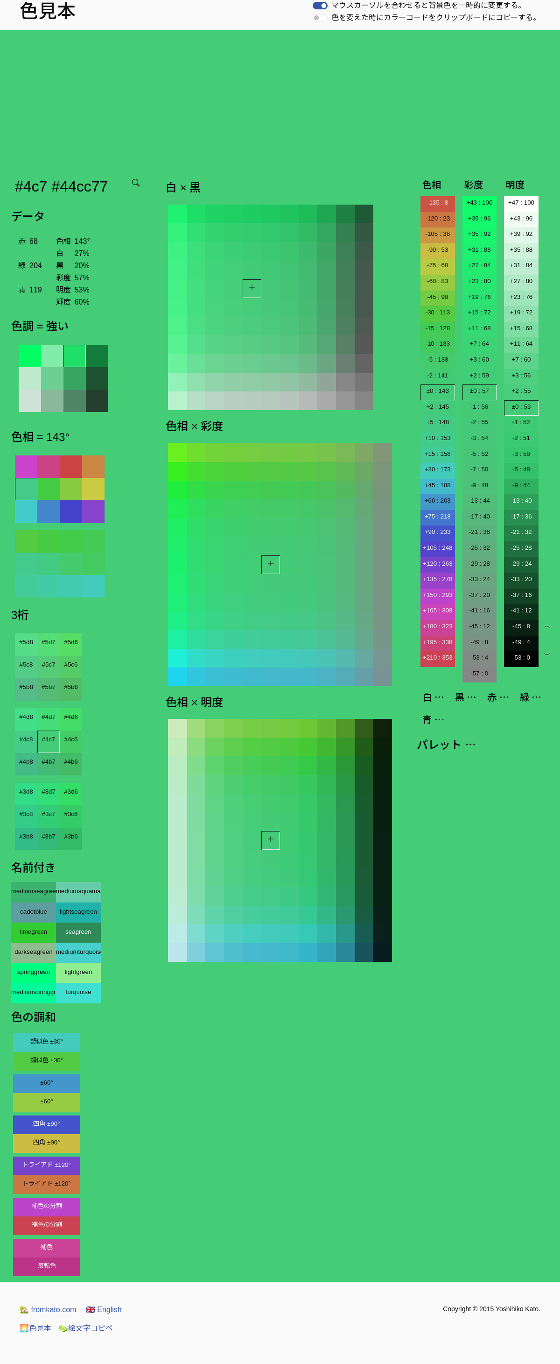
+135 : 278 (437, 579)
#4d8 (26, 716)
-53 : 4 (479, 657)
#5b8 (26, 686)
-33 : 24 (479, 579)
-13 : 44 (479, 500)
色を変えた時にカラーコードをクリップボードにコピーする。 (435, 17)
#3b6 (71, 836)
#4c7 (49, 739)
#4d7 (49, 716)
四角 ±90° (46, 1123)
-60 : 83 (437, 280)
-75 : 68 (437, 265)
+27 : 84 (479, 265)
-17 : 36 (521, 516)
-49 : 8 (479, 642)
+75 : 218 (438, 516)
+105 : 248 (437, 547)
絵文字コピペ (86, 1328)
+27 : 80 (521, 280)
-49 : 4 (521, 642)
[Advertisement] (282, 100)
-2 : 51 (521, 437)
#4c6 (71, 739)
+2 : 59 (479, 375)
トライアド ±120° (46, 1164)
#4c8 (26, 739)
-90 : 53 (437, 249)
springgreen (33, 971)
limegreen (34, 931)
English (104, 1310)
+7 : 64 (479, 343)
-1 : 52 (521, 422)
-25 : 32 (479, 547)
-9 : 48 (479, 485)
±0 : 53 (521, 406)
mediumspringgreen (33, 991)
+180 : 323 (437, 626)
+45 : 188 (438, 485)
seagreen (78, 931)
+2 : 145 (438, 406)
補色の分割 (47, 1205)
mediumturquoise (78, 951)
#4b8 (26, 761)
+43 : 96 (521, 218)
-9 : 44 (521, 485)
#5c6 (71, 664)
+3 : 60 (479, 359)
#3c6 (71, 813)
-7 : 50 (479, 469)
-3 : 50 (521, 453)
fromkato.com (48, 1310)
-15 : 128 (437, 328)
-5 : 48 (521, 469)
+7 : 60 (521, 359)
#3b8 (26, 836)
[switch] (320, 5)
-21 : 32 (521, 531)
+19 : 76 (479, 296)
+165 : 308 (437, 610)
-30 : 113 (437, 312)
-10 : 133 (437, 343)
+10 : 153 (438, 437)
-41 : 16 (479, 610)
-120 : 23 (437, 218)
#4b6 (71, 761)
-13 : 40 (521, 500)
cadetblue (33, 911)
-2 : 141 (437, 375)
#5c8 (26, 664)
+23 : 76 (521, 296)
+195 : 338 (437, 642)
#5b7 (49, 686)
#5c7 (49, 664)
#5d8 (26, 642)
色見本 (35, 1328)
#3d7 (49, 791)
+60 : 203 (438, 500)
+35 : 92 (479, 233)
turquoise (78, 991)
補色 (47, 1246)
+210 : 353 (437, 657)
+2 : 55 (521, 390)
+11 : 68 (479, 328)
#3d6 (71, 791)
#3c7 (49, 813)
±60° (46, 1082)
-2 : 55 (479, 422)
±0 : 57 (479, 390)
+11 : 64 (521, 343)
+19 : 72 (521, 312)
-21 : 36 (479, 531)
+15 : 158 (438, 453)
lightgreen (78, 971)
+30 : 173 (438, 469)
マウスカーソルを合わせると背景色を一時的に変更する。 (428, 5)
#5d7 (49, 642)
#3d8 (26, 791)
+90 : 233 (438, 531)
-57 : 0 (479, 673)
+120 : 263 (437, 563)
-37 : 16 (521, 594)
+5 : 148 (438, 422)
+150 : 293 (437, 594)
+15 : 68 (521, 328)
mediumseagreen (33, 891)
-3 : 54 (479, 437)
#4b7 (49, 761)
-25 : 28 (521, 547)
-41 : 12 (521, 610)
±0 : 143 (438, 390)
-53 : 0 (521, 657)
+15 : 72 (479, 312)
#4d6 (71, 716)
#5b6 (71, 686)
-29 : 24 (521, 563)
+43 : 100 (479, 202)
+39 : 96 (479, 218)
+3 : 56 (521, 375)
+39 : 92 (521, 233)
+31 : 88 (479, 249)
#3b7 (49, 836)
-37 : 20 (479, 594)
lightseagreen (78, 911)
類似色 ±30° (46, 1041)
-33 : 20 (521, 579)
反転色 (47, 1265)
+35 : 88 (521, 249)
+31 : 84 (521, 265)
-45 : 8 (521, 626)
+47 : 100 (521, 202)
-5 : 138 (437, 359)
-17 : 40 (479, 516)
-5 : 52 (479, 453)
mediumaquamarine (78, 891)
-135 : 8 (437, 202)
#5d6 (71, 642)
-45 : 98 (437, 296)
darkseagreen (33, 951)
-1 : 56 (479, 406)
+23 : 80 (479, 280)
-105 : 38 (437, 233)
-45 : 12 (479, 626)
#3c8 (26, 813)
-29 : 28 (479, 563)
